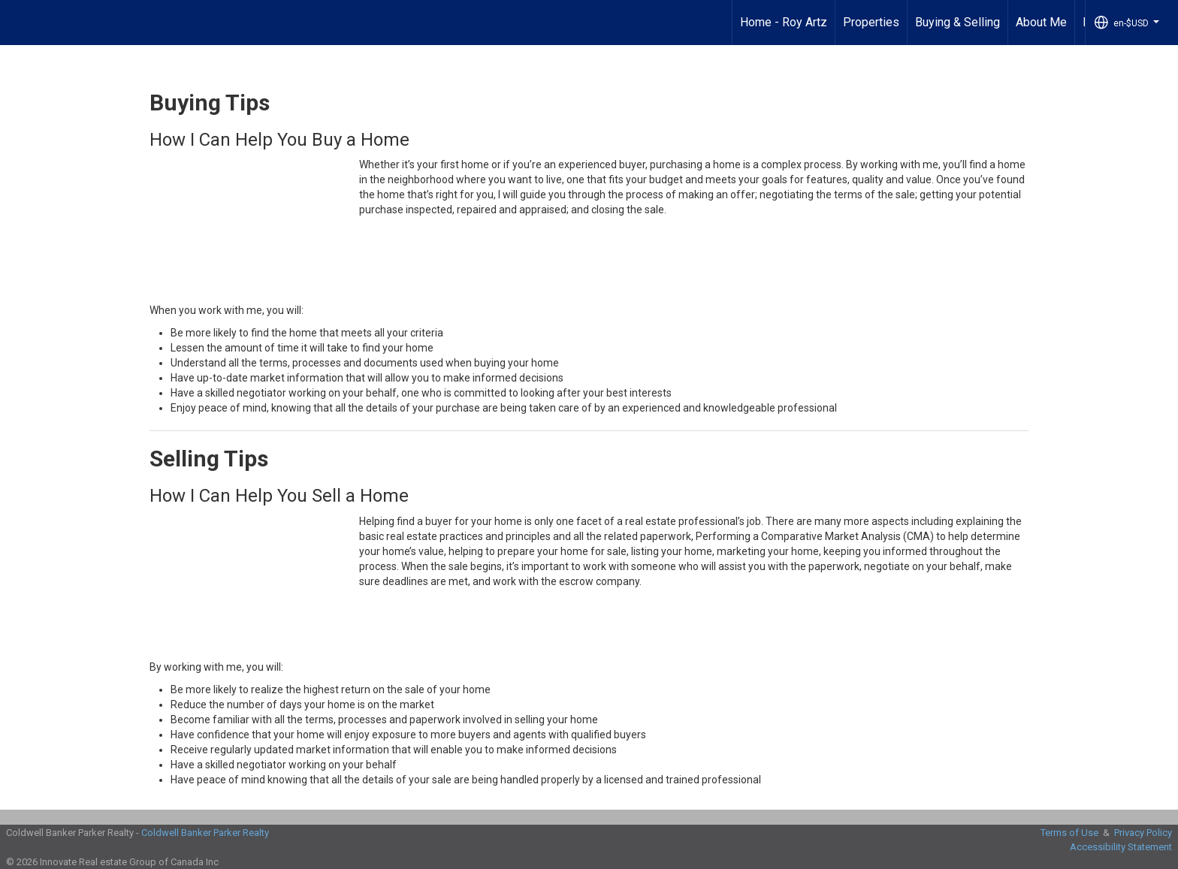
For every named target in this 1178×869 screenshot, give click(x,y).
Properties (871, 22)
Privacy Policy (1143, 832)
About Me (1041, 22)
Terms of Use (1069, 832)
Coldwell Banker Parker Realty (205, 832)
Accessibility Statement (1121, 846)
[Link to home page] (19, 22)
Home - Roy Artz (783, 22)
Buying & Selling (957, 22)
